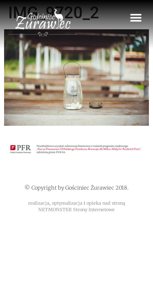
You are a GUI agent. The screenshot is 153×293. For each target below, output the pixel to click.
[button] (135, 17)
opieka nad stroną (105, 203)
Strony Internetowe (94, 209)
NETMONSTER (55, 209)
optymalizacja (67, 203)
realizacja (38, 203)
